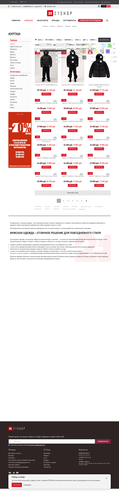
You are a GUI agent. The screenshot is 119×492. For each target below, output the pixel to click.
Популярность (70, 45)
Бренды (55, 20)
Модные (57, 206)
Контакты (80, 2)
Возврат (11, 297)
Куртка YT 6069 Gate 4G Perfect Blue (99, 103)
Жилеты (13, 57)
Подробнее (27, 485)
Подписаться (103, 283)
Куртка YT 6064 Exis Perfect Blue (99, 121)
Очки (11, 105)
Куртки (12, 44)
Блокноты (13, 97)
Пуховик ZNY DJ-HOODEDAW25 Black (73, 85)
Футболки (13, 49)
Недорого (38, 209)
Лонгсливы (13, 60)
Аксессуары (42, 20)
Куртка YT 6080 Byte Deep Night (46, 158)
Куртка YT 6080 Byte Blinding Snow (72, 158)
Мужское (28, 20)
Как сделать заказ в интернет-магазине (21, 301)
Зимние (65, 206)
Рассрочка (47, 308)
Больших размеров (69, 209)
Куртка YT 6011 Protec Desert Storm (46, 176)
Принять (16, 485)
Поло (12, 65)
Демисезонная (86, 206)
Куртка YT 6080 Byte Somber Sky (72, 139)
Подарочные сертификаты (19, 75)
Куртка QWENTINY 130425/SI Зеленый (46, 103)
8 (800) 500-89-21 (28, 6)
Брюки (12, 52)
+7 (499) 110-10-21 (16, 6)
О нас (45, 299)
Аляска (47, 209)
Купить (46, 94)
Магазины (47, 295)
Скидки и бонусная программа (18, 308)
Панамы (12, 91)
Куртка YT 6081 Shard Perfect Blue (72, 103)
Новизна (48, 45)
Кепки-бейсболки (16, 89)
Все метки (82, 209)
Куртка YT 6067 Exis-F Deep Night (99, 176)
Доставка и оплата (14, 295)
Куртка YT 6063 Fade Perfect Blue (73, 121)
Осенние (48, 206)
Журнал (46, 297)
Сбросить (105, 40)
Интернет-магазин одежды (19, 253)
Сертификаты (69, 20)
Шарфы (12, 94)
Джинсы (13, 54)
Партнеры (47, 306)
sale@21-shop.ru (84, 303)
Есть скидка (80, 45)
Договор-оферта (14, 306)
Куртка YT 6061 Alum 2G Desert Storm (99, 158)
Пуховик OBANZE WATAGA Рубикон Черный (99, 85)
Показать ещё (72, 193)
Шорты (12, 68)
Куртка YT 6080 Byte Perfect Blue (99, 139)
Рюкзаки (13, 86)
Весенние (38, 206)
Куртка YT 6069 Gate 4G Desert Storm (46, 121)
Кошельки (13, 102)
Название (61, 45)
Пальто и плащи (15, 62)
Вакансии (107, 2)
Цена (55, 45)
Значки (12, 99)
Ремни (12, 107)
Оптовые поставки (50, 304)
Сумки (12, 83)
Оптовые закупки (93, 2)
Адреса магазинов (66, 2)
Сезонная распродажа (90, 20)
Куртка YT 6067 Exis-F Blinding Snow (73, 176)
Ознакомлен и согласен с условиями (28, 286)
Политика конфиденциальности (19, 304)
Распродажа (99, 206)
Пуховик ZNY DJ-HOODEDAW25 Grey (46, 85)
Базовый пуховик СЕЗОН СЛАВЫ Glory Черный (46, 140)
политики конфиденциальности (37, 286)
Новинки (16, 20)
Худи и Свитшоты (16, 46)
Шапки (12, 78)
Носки (12, 80)
